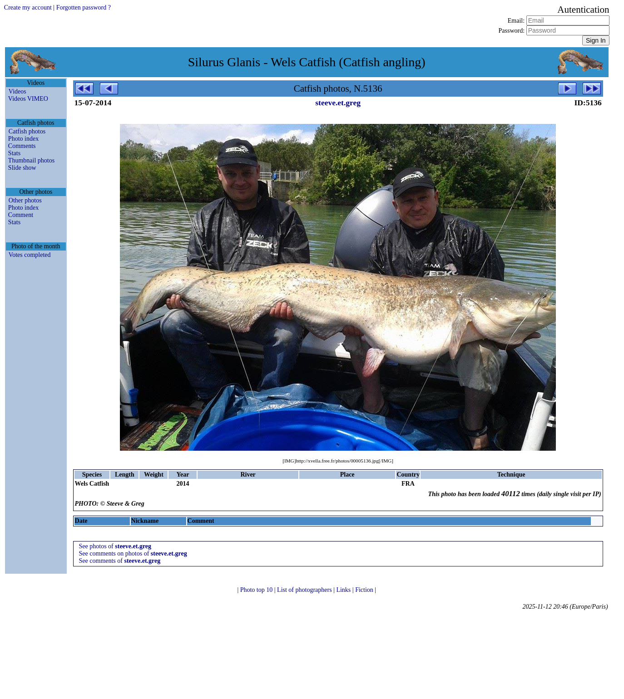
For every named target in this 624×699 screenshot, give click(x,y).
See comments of (120, 560)
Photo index (23, 138)
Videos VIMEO (28, 98)
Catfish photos (27, 131)
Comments (22, 146)
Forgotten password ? (83, 7)
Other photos (25, 200)
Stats (14, 153)
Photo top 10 (257, 589)
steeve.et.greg (338, 102)
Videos (17, 91)
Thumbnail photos (31, 160)
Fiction (365, 589)
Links (344, 589)
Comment (20, 215)
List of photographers (305, 589)
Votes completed (30, 254)
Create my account (28, 7)
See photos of (115, 546)
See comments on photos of (133, 553)
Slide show (22, 167)
